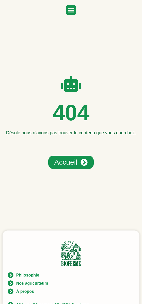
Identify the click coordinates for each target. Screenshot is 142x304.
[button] (71, 10)
